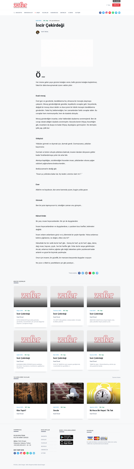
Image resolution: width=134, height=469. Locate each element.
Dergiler (43, 460)
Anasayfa (44, 457)
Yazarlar (44, 463)
